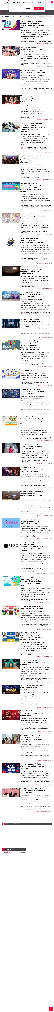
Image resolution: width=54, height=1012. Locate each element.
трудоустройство (37, 147)
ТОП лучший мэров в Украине (43, 411)
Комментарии (27, 568)
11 (45, 818)
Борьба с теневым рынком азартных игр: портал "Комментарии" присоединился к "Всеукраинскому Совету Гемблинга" (33, 546)
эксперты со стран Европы (28, 809)
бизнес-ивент (37, 705)
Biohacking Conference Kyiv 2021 (29, 364)
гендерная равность (37, 535)
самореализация (25, 117)
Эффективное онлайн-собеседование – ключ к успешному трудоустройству (32, 240)
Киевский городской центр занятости (31, 231)
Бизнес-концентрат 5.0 (27, 705)
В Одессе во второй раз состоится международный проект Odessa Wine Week (31, 49)
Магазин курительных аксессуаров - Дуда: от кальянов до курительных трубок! (33, 470)
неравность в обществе (34, 89)
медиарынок (27, 535)
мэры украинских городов (28, 411)
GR (40, 176)
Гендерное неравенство (38, 88)
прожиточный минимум (30, 230)
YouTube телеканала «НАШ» (31, 780)
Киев (25, 460)
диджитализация (32, 460)
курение (26, 485)
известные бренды (29, 678)
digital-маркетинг (46, 678)
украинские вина (46, 511)
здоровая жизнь (35, 363)
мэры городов (39, 409)
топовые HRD (38, 755)
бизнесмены (38, 678)
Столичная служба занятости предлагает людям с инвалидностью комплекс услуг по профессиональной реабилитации (33, 127)
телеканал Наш (28, 333)
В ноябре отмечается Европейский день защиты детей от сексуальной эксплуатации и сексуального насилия (32, 187)
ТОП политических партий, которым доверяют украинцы (32, 607)
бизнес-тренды (41, 460)
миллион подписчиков (45, 780)
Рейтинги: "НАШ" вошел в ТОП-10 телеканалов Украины (32, 321)
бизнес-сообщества (44, 285)
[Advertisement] (27, 834)
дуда (31, 485)
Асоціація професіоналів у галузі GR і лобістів (36, 176)
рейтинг (40, 624)
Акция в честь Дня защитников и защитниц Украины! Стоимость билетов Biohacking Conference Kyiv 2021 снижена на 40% (33, 581)
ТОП (14, 852)
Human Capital (38, 756)
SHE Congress (32, 116)
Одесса (26, 63)
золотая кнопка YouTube (27, 781)
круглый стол (27, 88)
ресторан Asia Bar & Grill (31, 728)
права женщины (25, 313)
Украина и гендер (30, 536)
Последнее (7, 852)
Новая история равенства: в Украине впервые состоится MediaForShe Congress (32, 521)
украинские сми (31, 383)
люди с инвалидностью (36, 149)
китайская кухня (40, 727)
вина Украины (37, 511)
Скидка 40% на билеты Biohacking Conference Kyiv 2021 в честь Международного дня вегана (33, 420)
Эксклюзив (19, 12)
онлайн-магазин (37, 485)
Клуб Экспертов (28, 511)
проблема (36, 205)
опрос (25, 409)
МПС (25, 653)
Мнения (36, 12)
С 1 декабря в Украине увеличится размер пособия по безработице (33, 216)
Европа (31, 205)
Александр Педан (26, 679)
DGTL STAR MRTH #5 (36, 679)
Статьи (25, 12)
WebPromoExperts (29, 41)
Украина (26, 205)
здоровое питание (45, 363)
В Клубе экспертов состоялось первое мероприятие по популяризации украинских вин (33, 494)
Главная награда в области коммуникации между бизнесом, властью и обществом (31, 159)
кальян (44, 485)
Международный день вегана (39, 438)
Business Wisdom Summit (27, 286)
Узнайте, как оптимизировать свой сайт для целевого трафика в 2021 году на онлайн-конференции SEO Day (33, 24)
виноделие (32, 63)
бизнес (26, 116)
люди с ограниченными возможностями (33, 148)
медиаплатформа (38, 781)
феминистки (34, 313)
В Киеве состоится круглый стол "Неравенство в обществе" (33, 71)
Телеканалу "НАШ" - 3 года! (31, 370)
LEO (29, 653)
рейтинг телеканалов (38, 333)
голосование (31, 409)
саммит (26, 285)
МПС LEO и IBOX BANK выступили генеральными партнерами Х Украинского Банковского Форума (31, 636)
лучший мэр (47, 409)
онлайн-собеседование (33, 259)
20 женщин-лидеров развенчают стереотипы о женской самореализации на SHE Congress (32, 99)
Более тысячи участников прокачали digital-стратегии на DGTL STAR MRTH (33, 446)
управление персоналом (27, 756)
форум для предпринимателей (43, 703)
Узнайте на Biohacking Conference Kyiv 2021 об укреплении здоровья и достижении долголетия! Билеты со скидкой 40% (31, 345)
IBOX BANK (33, 653)
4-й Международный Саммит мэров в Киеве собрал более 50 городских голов (33, 791)
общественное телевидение (31, 382)
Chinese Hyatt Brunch (29, 727)
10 (41, 818)
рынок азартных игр (36, 569)
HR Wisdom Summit (29, 755)
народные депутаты (45, 312)
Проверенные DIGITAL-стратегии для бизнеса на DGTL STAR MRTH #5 (33, 662)
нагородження (34, 176)
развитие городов (29, 806)
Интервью (30, 12)
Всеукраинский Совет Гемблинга (38, 571)
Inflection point (40, 116)
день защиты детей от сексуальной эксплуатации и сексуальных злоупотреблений (36, 206)
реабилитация (28, 147)
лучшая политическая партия (32, 625)
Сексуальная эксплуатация (28, 208)
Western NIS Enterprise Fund (40, 808)
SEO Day (49, 41)
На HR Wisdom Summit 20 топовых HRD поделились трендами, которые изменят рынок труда (32, 739)
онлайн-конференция (40, 41)
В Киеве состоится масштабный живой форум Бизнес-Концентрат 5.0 (33, 688)
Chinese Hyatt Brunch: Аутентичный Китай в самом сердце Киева (32, 713)
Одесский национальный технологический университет (36, 513)
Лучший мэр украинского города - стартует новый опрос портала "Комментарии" (33, 392)
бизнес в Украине (33, 285)
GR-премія (27, 176)
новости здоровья (39, 437)
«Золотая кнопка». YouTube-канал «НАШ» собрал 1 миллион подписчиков (33, 766)
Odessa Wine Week (40, 63)
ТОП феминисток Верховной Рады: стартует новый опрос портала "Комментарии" (32, 294)
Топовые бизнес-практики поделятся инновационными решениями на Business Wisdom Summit (32, 270)
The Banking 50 (29, 654)
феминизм (36, 312)
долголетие (27, 363)
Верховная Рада (28, 312)
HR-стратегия (46, 755)
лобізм (43, 176)
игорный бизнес (36, 568)
